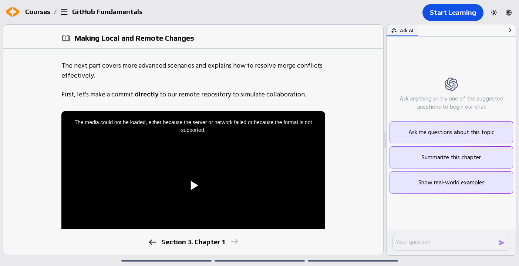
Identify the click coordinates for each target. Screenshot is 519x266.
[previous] (152, 242)
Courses (37, 12)
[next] (234, 241)
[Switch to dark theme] (493, 12)
